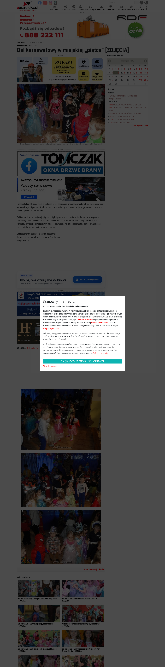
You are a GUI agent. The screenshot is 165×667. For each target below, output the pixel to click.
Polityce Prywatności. (100, 353)
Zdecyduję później (50, 366)
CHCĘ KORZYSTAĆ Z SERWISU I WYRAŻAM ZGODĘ (82, 361)
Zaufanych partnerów (84, 320)
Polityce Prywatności (99, 322)
